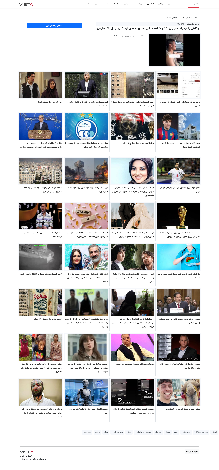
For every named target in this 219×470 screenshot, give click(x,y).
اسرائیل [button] (158, 432)
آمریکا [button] (168, 432)
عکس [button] (88, 4)
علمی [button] (107, 4)
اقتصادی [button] (171, 4)
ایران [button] (176, 432)
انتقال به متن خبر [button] (54, 25)
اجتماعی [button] (150, 4)
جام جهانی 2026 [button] (201, 432)
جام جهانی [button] (186, 432)
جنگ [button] (106, 432)
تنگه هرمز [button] (87, 432)
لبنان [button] (129, 432)
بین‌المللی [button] (128, 4)
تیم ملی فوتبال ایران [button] (143, 432)
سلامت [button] (116, 4)
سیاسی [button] (182, 4)
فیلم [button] (79, 4)
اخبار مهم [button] (194, 4)
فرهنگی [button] (140, 4)
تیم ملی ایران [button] (117, 432)
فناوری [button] (97, 4)
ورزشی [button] (160, 4)
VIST (26, 3)
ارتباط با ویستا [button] (192, 451)
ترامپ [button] (97, 432)
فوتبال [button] (214, 432)
